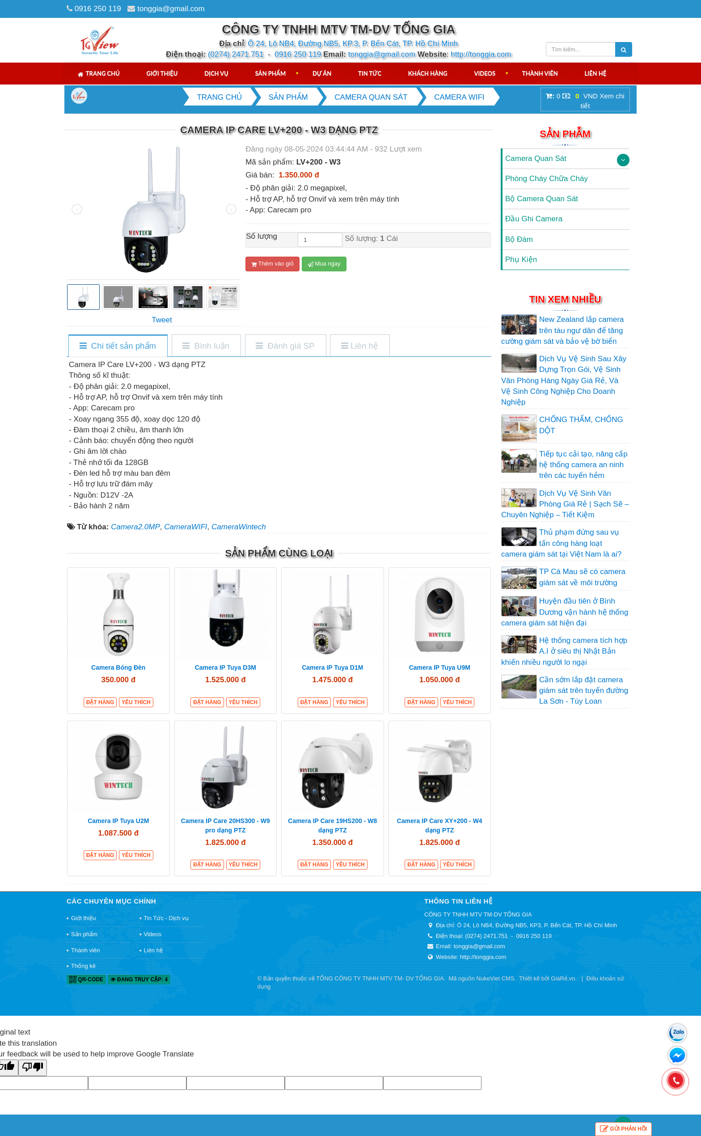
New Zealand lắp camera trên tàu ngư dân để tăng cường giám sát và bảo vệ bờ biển (562, 330)
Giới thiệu (162, 73)
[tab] (117, 346)
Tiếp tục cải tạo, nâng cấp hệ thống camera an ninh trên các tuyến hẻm (583, 465)
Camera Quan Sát (535, 158)
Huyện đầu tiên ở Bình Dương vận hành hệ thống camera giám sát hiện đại (564, 612)
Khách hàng (428, 73)
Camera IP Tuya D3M (225, 667)
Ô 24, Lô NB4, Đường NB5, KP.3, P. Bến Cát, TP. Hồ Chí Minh (353, 43)
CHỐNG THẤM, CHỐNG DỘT (581, 425)
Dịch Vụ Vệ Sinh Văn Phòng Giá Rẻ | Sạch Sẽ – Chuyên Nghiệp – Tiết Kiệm (565, 504)
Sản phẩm (270, 73)
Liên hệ (596, 73)
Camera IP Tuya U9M (439, 667)
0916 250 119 (98, 8)
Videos (484, 73)
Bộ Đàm (519, 239)
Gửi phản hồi (623, 1129)
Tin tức (369, 73)
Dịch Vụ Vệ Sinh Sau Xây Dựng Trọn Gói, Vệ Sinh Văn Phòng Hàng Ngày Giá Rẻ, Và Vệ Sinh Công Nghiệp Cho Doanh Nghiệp (563, 380)
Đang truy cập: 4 (139, 979)
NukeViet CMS (496, 978)
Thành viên (540, 73)
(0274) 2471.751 (236, 54)
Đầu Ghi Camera (533, 219)
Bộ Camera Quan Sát (541, 198)
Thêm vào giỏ (272, 263)
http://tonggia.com (481, 54)
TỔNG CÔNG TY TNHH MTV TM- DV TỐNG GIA (379, 978)
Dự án (321, 73)
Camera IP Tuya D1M (332, 667)
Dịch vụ (216, 73)
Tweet (162, 320)
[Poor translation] (32, 1068)
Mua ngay (324, 263)
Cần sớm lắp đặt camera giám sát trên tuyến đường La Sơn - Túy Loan (583, 691)
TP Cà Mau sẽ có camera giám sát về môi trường (582, 577)
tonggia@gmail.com (171, 8)
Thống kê (83, 966)
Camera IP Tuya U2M (118, 820)
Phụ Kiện (521, 259)
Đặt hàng (100, 702)
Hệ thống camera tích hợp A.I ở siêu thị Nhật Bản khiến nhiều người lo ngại (564, 651)
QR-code (86, 979)
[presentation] (77, 209)
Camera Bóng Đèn (118, 667)
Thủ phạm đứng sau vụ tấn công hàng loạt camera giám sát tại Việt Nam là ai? (561, 543)
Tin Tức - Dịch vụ (166, 918)
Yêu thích (136, 702)
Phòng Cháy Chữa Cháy (546, 178)
